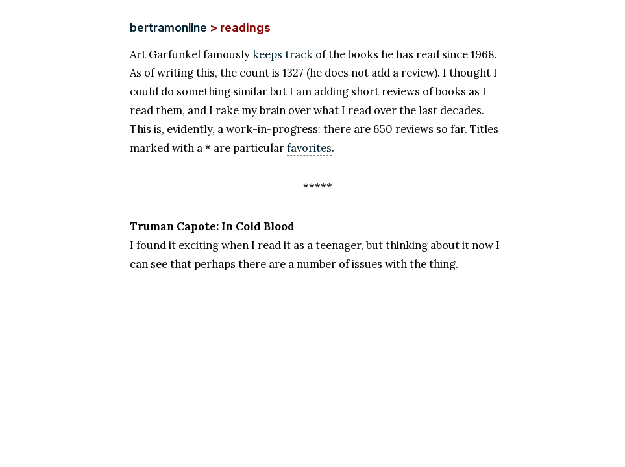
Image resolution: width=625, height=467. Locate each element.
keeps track (282, 54)
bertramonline (168, 27)
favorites (309, 148)
